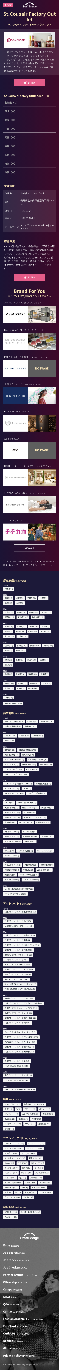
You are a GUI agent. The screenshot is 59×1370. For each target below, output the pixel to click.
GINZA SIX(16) (31, 769)
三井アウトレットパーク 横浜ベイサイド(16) (22, 945)
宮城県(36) (31, 598)
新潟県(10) (9, 626)
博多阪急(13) (28, 870)
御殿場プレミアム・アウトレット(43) (19, 998)
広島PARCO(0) (47, 836)
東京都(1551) (23, 617)
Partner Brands (21, 561)
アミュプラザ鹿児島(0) (28, 874)
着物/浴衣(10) (30, 1192)
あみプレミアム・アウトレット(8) (18, 974)
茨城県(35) (9, 612)
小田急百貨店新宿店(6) (27, 750)
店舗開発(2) (36, 1119)
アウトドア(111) (11, 1187)
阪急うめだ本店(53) (12, 812)
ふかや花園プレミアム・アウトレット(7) (20, 984)
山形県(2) (8, 603)
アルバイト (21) (11, 1217)
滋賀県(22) (9, 645)
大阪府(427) (34, 645)
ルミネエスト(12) (11, 764)
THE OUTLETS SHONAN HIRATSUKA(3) (20, 989)
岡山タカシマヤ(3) (12, 831)
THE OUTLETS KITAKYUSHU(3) (16, 1080)
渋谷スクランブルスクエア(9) (16, 774)
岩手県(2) (19, 598)
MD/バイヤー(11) (11, 1114)
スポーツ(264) (45, 1182)
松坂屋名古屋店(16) (43, 783)
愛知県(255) (9, 636)
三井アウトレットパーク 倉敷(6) (17, 1061)
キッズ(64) (38, 1168)
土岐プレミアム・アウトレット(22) (18, 1013)
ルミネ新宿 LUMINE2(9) (37, 759)
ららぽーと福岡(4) (12, 879)
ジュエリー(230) (11, 1172)
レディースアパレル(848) (14, 1143)
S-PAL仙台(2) (38, 735)
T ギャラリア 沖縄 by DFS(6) (15, 894)
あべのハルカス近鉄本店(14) (35, 817)
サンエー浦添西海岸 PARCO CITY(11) (19, 889)
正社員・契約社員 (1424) (30, 1212)
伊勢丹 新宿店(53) (29, 764)
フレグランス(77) (11, 1168)
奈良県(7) (8, 650)
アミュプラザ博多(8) (31, 879)
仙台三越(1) (24, 735)
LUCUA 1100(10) (25, 822)
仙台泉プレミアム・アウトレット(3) (19, 926)
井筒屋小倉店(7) (46, 865)
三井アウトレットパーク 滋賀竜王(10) (19, 1047)
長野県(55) (20, 631)
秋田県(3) (43, 598)
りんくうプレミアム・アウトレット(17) (20, 1032)
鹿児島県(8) (32, 688)
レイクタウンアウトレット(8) (16, 959)
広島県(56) (44, 659)
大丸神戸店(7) (10, 822)
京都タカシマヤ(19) (12, 817)
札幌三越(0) (31, 721)
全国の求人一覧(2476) (13, 703)
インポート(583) (11, 1153)
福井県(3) (45, 626)
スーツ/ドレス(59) (28, 1153)
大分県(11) (9, 688)
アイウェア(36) (36, 1177)
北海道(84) (9, 588)
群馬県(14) (33, 612)
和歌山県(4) (20, 650)
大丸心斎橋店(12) (11, 807)
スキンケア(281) (37, 1163)
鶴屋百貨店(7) (10, 874)
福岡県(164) (9, 683)
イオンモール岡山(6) (13, 841)
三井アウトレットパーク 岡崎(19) (18, 1022)
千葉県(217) (9, 617)
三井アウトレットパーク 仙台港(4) (18, 921)
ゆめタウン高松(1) (12, 855)
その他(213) (9, 1128)
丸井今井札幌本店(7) (13, 726)
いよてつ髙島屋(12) (25, 850)
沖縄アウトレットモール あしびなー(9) (20, 1089)
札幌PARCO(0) (30, 726)
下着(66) (8, 1192)
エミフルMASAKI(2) (44, 850)
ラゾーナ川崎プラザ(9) (13, 769)
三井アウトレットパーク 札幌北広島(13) (20, 911)
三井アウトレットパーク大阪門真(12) (19, 1051)
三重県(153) (22, 636)
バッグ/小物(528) (42, 1172)
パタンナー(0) (44, 1109)
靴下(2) (18, 1192)
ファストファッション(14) (15, 1158)
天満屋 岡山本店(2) (30, 836)
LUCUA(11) (9, 802)
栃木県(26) (21, 612)
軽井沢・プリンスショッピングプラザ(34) (21, 1008)
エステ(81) (26, 1168)
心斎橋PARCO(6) (42, 822)
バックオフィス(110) (13, 1123)
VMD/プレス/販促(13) (30, 1114)
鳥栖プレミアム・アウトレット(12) (18, 1075)
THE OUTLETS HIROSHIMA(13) (16, 1066)
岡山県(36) (31, 659)
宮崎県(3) (20, 688)
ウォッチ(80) (26, 1172)
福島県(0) (19, 603)
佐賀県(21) (22, 683)
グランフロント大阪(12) (26, 802)
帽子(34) (22, 1177)
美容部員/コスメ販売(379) (34, 1104)
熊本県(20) (47, 683)
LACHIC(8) (27, 788)
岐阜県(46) (32, 631)
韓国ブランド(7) (35, 1158)
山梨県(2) (8, 631)
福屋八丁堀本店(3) (12, 836)
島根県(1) (19, 659)
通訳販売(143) (43, 1123)
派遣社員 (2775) (11, 1212)
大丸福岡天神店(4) (12, 870)
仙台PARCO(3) (10, 735)
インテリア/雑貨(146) (13, 1182)
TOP (5, 561)
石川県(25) (33, 626)
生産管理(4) (23, 1119)
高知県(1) (44, 674)
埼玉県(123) (46, 612)
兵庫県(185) (48, 645)
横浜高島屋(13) (46, 764)
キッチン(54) (30, 1182)
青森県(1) (8, 598)
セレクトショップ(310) (13, 1148)
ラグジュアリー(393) (34, 1148)
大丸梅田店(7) (29, 812)
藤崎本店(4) (9, 740)
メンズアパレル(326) (36, 1143)
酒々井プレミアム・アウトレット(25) (19, 969)
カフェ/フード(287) (12, 1197)
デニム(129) (9, 1163)
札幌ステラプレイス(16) (14, 721)
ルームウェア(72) (38, 1187)
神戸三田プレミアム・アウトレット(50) (20, 1042)
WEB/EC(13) (29, 1123)
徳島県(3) (8, 674)
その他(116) (28, 1197)
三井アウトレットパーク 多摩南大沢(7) (20, 935)
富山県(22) (21, 626)
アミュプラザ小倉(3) (13, 865)
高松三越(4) (9, 850)
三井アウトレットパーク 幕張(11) (18, 940)
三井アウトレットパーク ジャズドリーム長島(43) (23, 1003)
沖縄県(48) (9, 697)
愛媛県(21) (32, 674)
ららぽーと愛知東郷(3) (36, 793)
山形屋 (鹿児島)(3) (44, 870)
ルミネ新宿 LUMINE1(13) (14, 759)
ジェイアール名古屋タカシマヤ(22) (18, 783)
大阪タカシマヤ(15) (29, 807)
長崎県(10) (34, 683)
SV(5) (18, 1109)
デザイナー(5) (29, 1109)
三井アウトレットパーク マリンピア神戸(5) (21, 1037)
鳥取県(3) (8, 659)
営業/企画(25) (48, 1114)
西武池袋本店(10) (11, 754)
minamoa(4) (30, 841)
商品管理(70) (10, 1119)
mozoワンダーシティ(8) (14, 793)
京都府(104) (21, 645)
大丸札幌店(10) (46, 721)
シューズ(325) (10, 1177)
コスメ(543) (22, 1163)
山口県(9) (8, 664)
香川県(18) (20, 674)
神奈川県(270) (37, 617)
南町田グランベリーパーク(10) (16, 979)
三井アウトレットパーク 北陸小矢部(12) (20, 1018)
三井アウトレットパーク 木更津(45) (18, 950)
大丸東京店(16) (28, 754)
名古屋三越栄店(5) (12, 788)
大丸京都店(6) (46, 807)
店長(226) (8, 1109)
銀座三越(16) (10, 750)
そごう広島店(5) (29, 831)
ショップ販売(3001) (12, 1104)
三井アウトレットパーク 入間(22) (18, 964)
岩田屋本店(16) (30, 865)
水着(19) (24, 1187)
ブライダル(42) (45, 1192)
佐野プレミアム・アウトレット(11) (18, 955)
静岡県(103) (45, 631)
